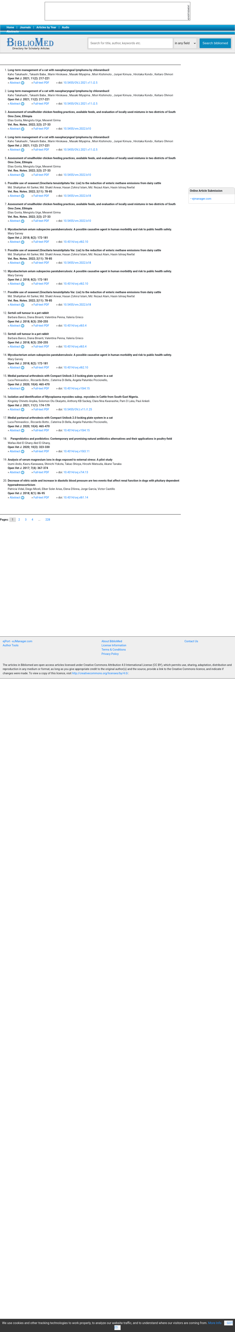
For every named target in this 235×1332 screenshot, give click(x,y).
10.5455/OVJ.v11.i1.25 (77, 409)
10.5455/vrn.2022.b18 (77, 196)
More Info (214, 1323)
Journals (25, 27)
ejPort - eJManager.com (17, 641)
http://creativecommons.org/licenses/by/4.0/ (100, 673)
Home (10, 27)
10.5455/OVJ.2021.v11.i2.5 (80, 82)
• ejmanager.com (200, 198)
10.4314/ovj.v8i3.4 (75, 325)
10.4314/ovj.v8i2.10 (75, 242)
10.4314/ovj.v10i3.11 (76, 451)
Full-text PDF (41, 82)
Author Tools (10, 645)
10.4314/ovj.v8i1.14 (75, 497)
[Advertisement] (59, 597)
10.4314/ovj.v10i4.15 (76, 388)
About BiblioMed (112, 641)
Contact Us (191, 641)
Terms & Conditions (114, 649)
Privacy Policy (110, 654)
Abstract (17, 82)
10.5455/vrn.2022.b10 (77, 128)
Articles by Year (46, 27)
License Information (114, 645)
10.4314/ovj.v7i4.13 (75, 472)
